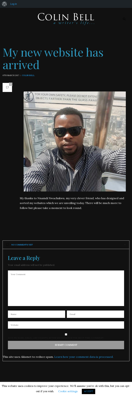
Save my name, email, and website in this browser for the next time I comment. (56, 338)
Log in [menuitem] (13, 4)
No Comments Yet (19, 244)
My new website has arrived (53, 58)
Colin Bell (28, 75)
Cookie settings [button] (68, 391)
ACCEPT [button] (88, 391)
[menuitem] (4, 4)
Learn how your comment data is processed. (83, 356)
